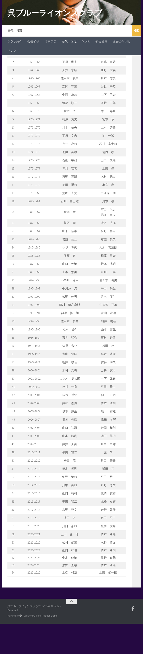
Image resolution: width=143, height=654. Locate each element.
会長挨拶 (33, 41)
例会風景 (101, 41)
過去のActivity (121, 41)
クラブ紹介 (14, 41)
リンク (11, 51)
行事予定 (50, 41)
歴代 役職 (69, 41)
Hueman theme (49, 646)
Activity (86, 41)
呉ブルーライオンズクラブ (54, 13)
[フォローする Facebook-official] (133, 639)
